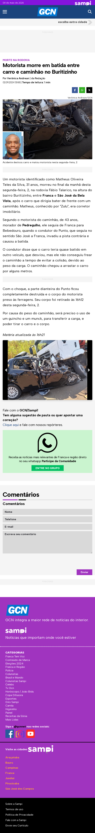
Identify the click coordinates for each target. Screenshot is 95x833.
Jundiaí (9, 778)
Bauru (9, 762)
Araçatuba (12, 757)
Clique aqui (11, 425)
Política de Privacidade (19, 814)
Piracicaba (12, 783)
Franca (9, 773)
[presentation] (66, 561)
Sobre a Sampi (13, 803)
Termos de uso (14, 809)
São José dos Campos (19, 788)
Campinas (11, 767)
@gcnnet (20, 726)
